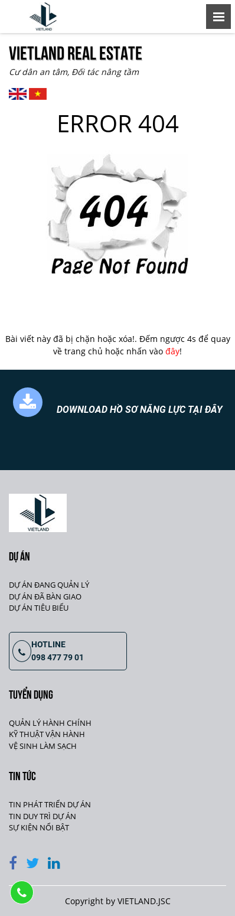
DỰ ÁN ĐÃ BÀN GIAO (45, 596)
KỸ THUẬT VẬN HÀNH (47, 734)
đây (172, 351)
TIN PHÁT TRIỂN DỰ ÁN (50, 804)
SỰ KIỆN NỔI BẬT (39, 827)
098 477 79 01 (57, 657)
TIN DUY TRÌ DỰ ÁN (42, 816)
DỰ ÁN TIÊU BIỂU (38, 607)
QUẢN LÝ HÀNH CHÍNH (50, 723)
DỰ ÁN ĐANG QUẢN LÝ (49, 584)
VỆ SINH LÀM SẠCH (43, 746)
